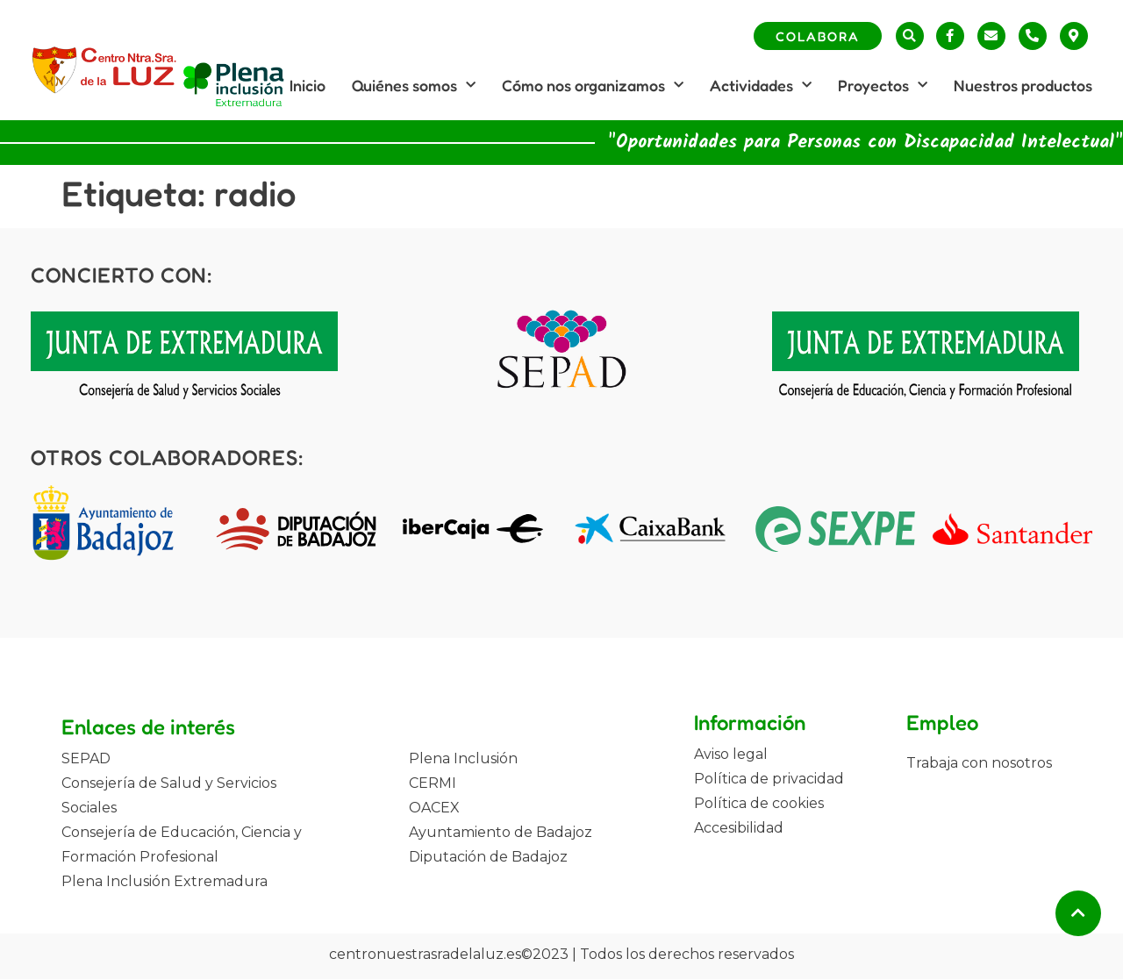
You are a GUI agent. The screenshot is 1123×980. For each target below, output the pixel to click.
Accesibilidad (738, 827)
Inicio (307, 85)
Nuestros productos (1023, 85)
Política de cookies (759, 803)
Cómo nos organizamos (592, 85)
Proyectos (882, 85)
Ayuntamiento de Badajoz (500, 832)
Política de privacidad (769, 778)
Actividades (761, 85)
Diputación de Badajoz (488, 856)
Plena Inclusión (463, 758)
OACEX (434, 807)
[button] (910, 36)
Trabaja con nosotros (979, 763)
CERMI (432, 783)
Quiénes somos (414, 85)
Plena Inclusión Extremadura (164, 881)
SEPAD (86, 758)
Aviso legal (731, 754)
